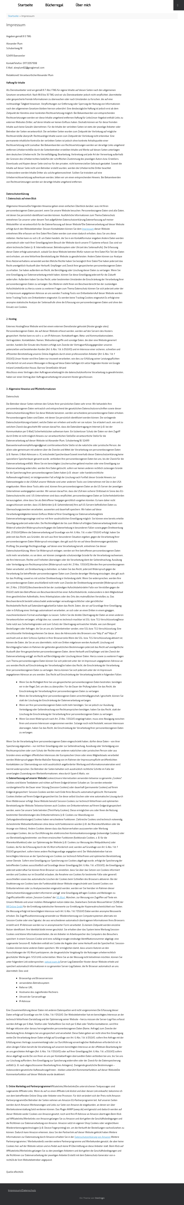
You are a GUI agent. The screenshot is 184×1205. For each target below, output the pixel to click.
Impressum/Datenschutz (22, 1190)
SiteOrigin (100, 1198)
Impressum (88, 229)
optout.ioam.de (52, 961)
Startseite (25, 5)
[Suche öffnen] (178, 5)
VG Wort (60, 897)
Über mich (83, 5)
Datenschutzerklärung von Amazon (93, 1137)
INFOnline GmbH (14, 906)
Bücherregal (54, 5)
